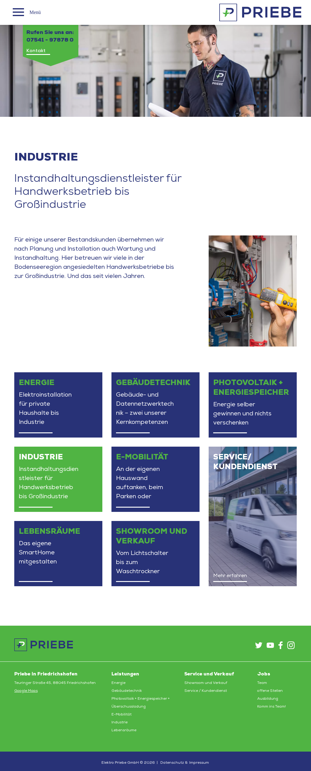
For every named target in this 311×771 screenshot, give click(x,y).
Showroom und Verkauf (205, 683)
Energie (118, 683)
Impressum (199, 763)
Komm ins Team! (271, 706)
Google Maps (26, 691)
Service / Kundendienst (205, 691)
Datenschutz (172, 763)
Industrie (119, 722)
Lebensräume (123, 730)
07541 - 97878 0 (49, 40)
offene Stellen (270, 691)
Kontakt (36, 51)
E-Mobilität (121, 714)
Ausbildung (267, 699)
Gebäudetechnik (126, 691)
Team (262, 683)
